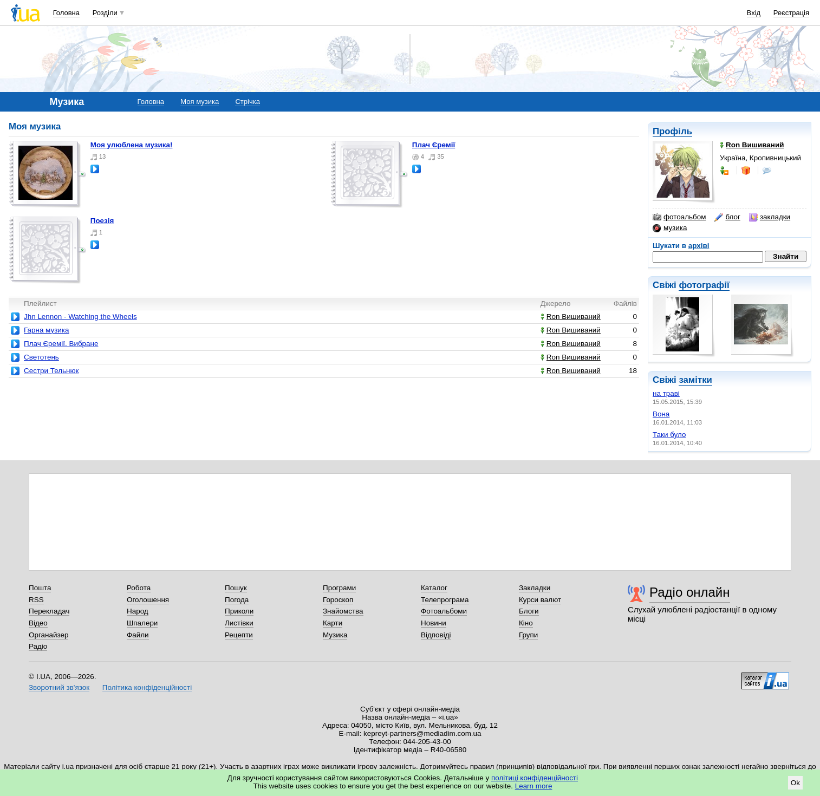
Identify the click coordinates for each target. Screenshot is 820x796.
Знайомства (343, 611)
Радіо (38, 646)
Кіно (526, 623)
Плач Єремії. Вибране (61, 344)
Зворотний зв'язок (59, 687)
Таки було (669, 434)
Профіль (672, 131)
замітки (695, 380)
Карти (332, 623)
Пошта (40, 588)
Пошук (236, 588)
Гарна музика (46, 330)
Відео (38, 623)
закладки (769, 217)
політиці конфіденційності (534, 778)
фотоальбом (679, 217)
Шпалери (142, 623)
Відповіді (436, 635)
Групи (528, 635)
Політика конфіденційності (147, 687)
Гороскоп (338, 600)
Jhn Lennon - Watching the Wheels (80, 316)
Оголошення (148, 600)
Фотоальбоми (444, 611)
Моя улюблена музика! (131, 145)
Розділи (105, 13)
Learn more (533, 786)
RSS (36, 600)
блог (727, 217)
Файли (138, 635)
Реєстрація (791, 13)
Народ (137, 611)
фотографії (704, 285)
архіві (699, 246)
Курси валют (540, 600)
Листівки (239, 623)
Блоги (529, 611)
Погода (237, 600)
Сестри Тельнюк (51, 371)
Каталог (434, 588)
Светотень (41, 357)
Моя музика (199, 101)
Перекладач (49, 611)
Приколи (239, 611)
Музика (335, 635)
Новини (433, 623)
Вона (661, 414)
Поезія (102, 221)
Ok (795, 783)
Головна (66, 13)
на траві (666, 393)
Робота (139, 588)
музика (670, 228)
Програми (339, 588)
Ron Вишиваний (571, 316)
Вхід (754, 13)
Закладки (534, 588)
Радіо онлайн (689, 592)
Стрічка (247, 101)
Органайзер (48, 635)
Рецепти (239, 635)
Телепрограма (445, 600)
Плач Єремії (433, 145)
